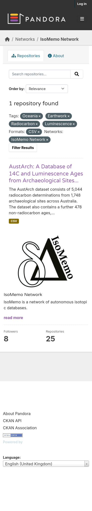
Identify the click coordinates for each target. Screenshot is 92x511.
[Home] (7, 39)
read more (13, 317)
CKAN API (12, 420)
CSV (14, 221)
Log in (82, 4)
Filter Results (23, 148)
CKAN (11, 448)
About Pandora (17, 413)
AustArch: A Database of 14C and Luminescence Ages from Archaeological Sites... (46, 173)
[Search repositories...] (40, 74)
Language (11, 457)
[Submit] (76, 74)
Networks (25, 39)
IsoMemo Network (59, 39)
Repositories (26, 55)
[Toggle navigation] (82, 18)
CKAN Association (20, 427)
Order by (16, 89)
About (56, 55)
